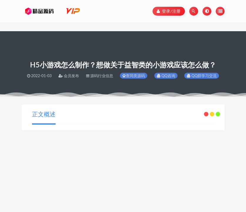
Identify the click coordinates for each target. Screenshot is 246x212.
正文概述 (44, 113)
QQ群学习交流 (202, 75)
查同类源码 (133, 75)
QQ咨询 (166, 75)
